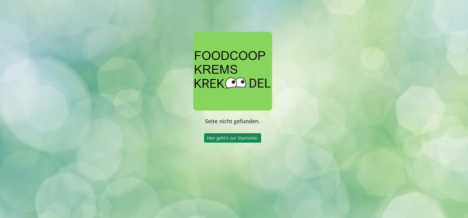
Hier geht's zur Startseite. (232, 138)
